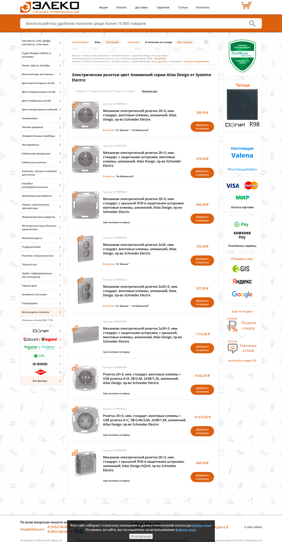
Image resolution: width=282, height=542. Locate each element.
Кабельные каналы (34, 162)
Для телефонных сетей (36, 100)
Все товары (185, 42)
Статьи (182, 7)
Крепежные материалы (37, 196)
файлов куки (185, 530)
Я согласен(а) (141, 536)
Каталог (76, 55)
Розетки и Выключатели (37, 255)
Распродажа (30, 303)
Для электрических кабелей (39, 109)
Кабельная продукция (36, 153)
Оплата (121, 7)
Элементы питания (34, 294)
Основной (112, 42)
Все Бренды (40, 380)
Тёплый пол (29, 264)
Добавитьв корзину (202, 126)
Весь (98, 42)
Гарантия (162, 7)
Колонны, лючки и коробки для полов (39, 172)
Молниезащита (32, 238)
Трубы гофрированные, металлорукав (37, 275)
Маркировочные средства (38, 217)
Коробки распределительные (35, 185)
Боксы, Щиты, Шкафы (36, 65)
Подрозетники (31, 247)
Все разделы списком (35, 312)
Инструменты (30, 144)
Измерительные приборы (38, 136)
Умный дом (29, 285)
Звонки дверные (32, 127)
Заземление (29, 118)
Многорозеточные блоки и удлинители (39, 227)
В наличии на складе (158, 42)
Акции (103, 7)
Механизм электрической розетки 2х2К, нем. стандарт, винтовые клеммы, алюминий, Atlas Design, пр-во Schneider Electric (139, 249)
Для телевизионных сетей (38, 92)
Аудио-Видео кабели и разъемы (36, 54)
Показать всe (149, 91)
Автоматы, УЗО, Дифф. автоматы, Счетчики (36, 42)
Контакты (202, 7)
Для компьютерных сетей (38, 83)
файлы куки (201, 525)
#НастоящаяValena (242, 152)
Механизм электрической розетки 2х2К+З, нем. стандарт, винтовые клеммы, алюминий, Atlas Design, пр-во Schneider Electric (140, 290)
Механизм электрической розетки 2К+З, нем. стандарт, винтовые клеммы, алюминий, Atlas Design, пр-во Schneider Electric (139, 115)
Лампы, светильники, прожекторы (36, 206)
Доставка (141, 7)
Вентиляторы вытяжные (37, 74)
